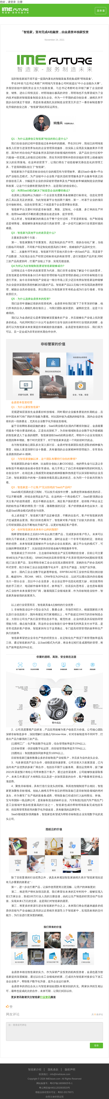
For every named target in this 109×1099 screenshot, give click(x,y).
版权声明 (70, 1069)
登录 (96, 1045)
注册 (20, 1)
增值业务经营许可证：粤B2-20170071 (54, 1092)
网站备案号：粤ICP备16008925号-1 (54, 1083)
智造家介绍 (34, 1069)
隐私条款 (53, 1069)
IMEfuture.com (53, 1078)
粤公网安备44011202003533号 (54, 1087)
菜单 (100, 10)
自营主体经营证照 (55, 1096)
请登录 (12, 1)
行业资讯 (45, 997)
